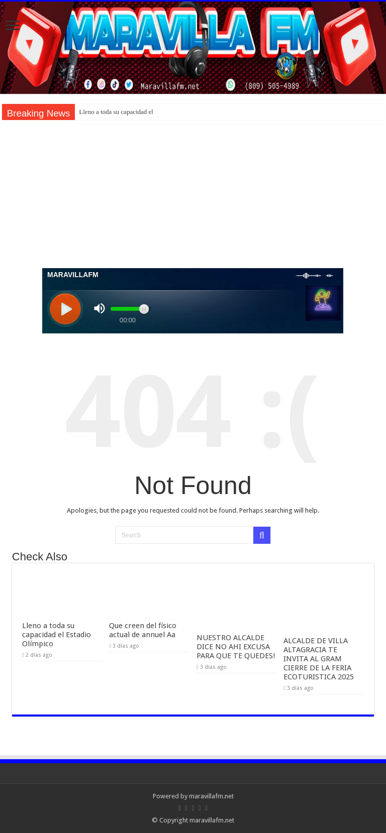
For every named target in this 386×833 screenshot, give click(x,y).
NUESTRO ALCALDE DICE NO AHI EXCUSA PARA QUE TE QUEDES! (236, 646)
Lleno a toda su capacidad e (115, 111)
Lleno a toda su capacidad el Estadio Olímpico (56, 634)
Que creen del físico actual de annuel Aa (142, 630)
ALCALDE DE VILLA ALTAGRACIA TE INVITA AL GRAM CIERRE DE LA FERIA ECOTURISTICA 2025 (318, 658)
